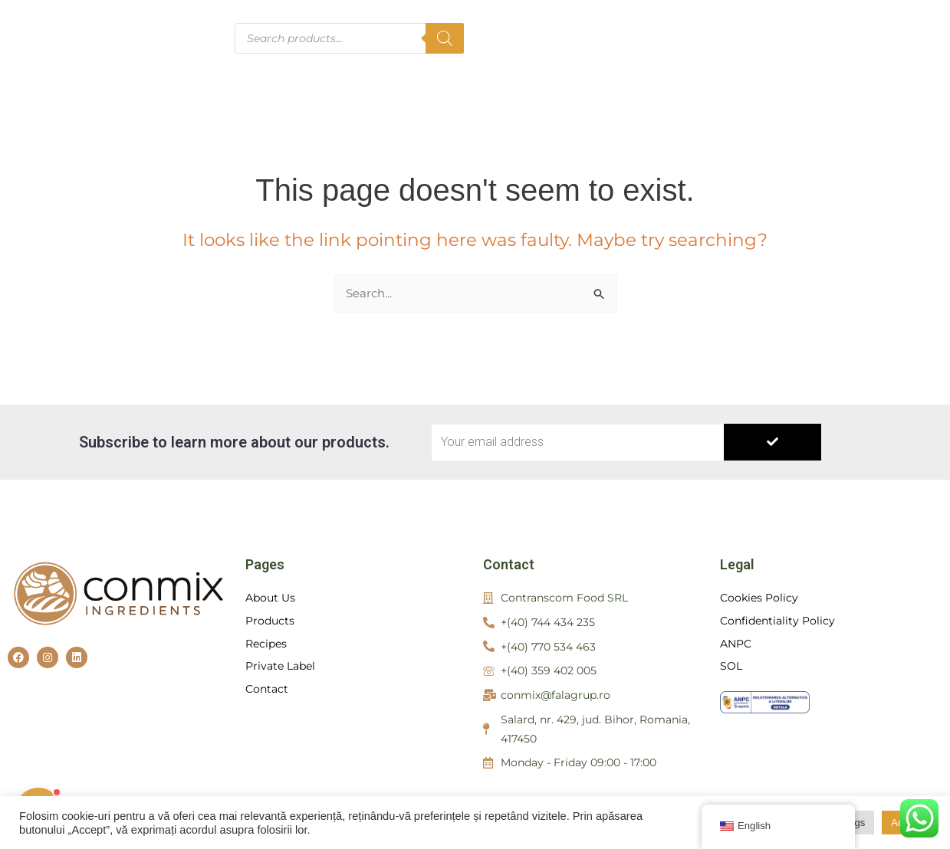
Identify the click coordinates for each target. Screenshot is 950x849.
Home (515, 22)
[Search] (445, 38)
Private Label (872, 22)
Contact (708, 53)
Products (683, 22)
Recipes (770, 22)
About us (593, 22)
